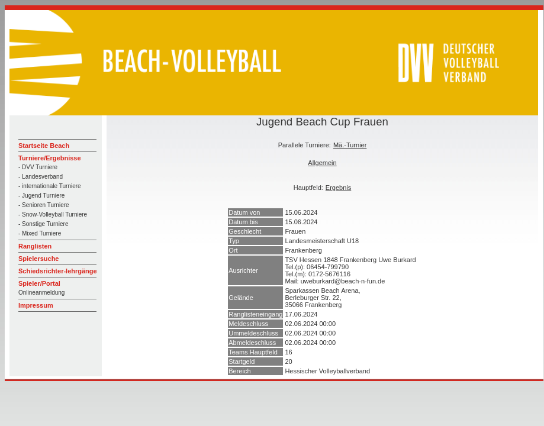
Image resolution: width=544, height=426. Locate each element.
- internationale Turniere (49, 186)
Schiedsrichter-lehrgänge (57, 271)
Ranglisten (34, 246)
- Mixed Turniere (39, 233)
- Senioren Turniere (43, 205)
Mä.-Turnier (349, 145)
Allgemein (322, 162)
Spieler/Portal (39, 283)
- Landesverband (40, 176)
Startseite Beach (43, 145)
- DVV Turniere (37, 167)
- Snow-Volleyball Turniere (52, 214)
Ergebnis (338, 187)
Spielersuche (38, 258)
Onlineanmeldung (41, 292)
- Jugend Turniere (41, 195)
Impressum (35, 305)
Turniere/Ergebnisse (49, 158)
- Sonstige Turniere (43, 224)
